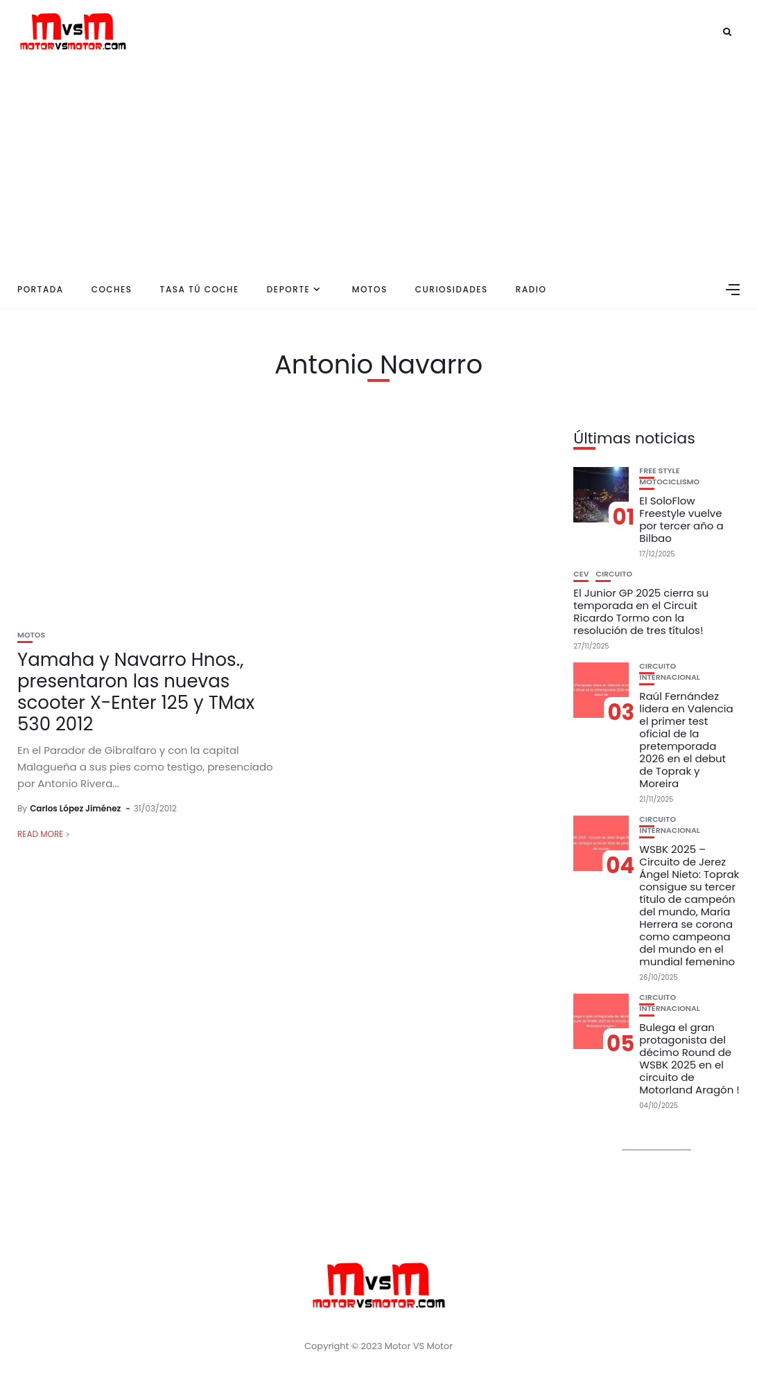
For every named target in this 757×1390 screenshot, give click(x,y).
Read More (40, 834)
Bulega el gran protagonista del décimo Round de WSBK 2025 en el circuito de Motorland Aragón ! (689, 1058)
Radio (531, 289)
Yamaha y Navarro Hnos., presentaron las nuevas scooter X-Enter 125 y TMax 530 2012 (135, 692)
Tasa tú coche (199, 289)
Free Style (659, 471)
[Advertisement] (378, 166)
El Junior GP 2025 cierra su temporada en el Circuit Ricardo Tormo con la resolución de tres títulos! (640, 611)
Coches (112, 289)
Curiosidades (451, 289)
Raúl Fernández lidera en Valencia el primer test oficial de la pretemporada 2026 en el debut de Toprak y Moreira (686, 740)
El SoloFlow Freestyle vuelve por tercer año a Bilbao (681, 519)
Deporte (288, 289)
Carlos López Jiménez (75, 808)
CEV (581, 574)
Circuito (613, 574)
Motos (370, 289)
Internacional (669, 677)
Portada (40, 289)
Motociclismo (669, 482)
